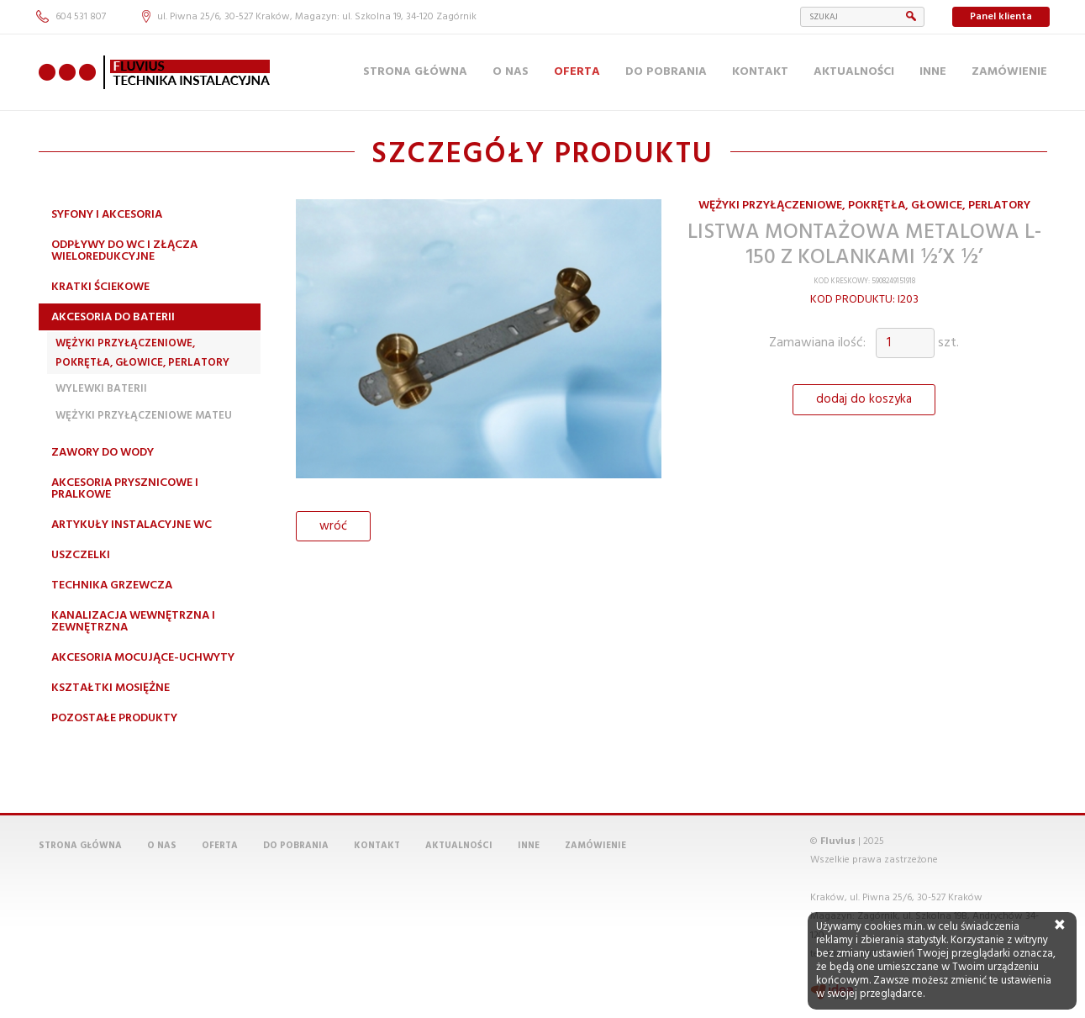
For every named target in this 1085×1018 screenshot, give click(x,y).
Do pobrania (666, 72)
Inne (932, 72)
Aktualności (854, 72)
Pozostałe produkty (114, 718)
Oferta (577, 72)
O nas (510, 72)
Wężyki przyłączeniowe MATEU (143, 416)
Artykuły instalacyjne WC (131, 525)
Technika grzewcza (111, 585)
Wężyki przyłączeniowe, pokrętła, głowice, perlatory (142, 353)
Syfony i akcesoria (106, 214)
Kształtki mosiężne (110, 688)
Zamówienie (1009, 72)
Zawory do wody (102, 452)
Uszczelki (80, 555)
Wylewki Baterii (101, 389)
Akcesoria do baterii (113, 317)
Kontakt (760, 72)
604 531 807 (71, 16)
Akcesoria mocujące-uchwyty (142, 657)
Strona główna (415, 72)
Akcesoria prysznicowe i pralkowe (124, 488)
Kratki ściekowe (100, 287)
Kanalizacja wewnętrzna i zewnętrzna (133, 621)
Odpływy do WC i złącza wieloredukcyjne (124, 250)
